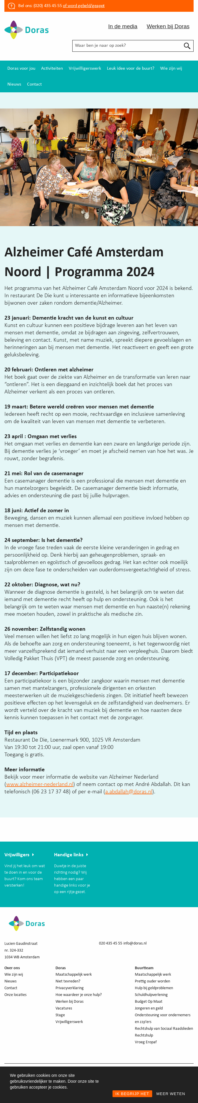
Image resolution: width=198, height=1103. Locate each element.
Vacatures (64, 1008)
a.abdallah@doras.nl (128, 792)
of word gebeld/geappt (83, 6)
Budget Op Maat (148, 1001)
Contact (34, 84)
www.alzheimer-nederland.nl (39, 784)
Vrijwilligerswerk (85, 68)
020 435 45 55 (110, 943)
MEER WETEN (170, 1094)
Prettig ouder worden (152, 981)
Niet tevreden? (68, 981)
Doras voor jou (21, 68)
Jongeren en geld (149, 1008)
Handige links (68, 855)
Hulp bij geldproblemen (154, 988)
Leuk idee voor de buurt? (130, 68)
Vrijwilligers (16, 855)
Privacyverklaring (70, 988)
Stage (60, 1015)
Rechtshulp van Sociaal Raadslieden (164, 1029)
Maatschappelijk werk (74, 974)
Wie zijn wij (171, 68)
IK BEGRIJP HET (132, 1094)
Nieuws (14, 84)
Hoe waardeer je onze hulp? (79, 995)
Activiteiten (52, 68)
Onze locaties (15, 995)
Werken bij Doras (168, 26)
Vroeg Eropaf (146, 1042)
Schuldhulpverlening (151, 995)
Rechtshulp (144, 1035)
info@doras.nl (135, 943)
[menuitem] (21, 68)
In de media (122, 26)
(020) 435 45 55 (47, 6)
